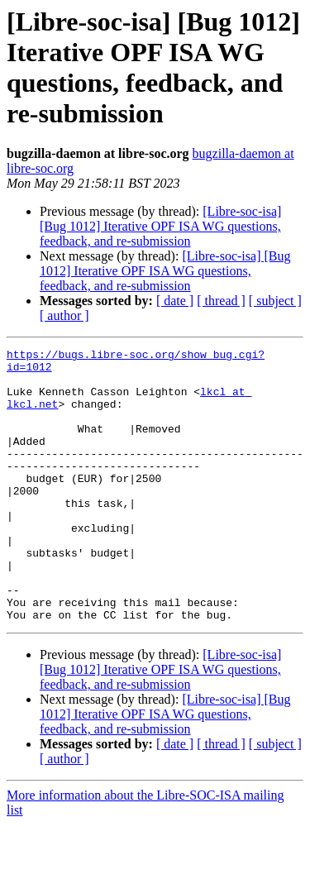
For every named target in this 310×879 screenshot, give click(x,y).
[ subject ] (275, 301)
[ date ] (174, 301)
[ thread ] (221, 301)
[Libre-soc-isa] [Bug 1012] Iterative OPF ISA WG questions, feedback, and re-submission (160, 226)
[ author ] (64, 315)
